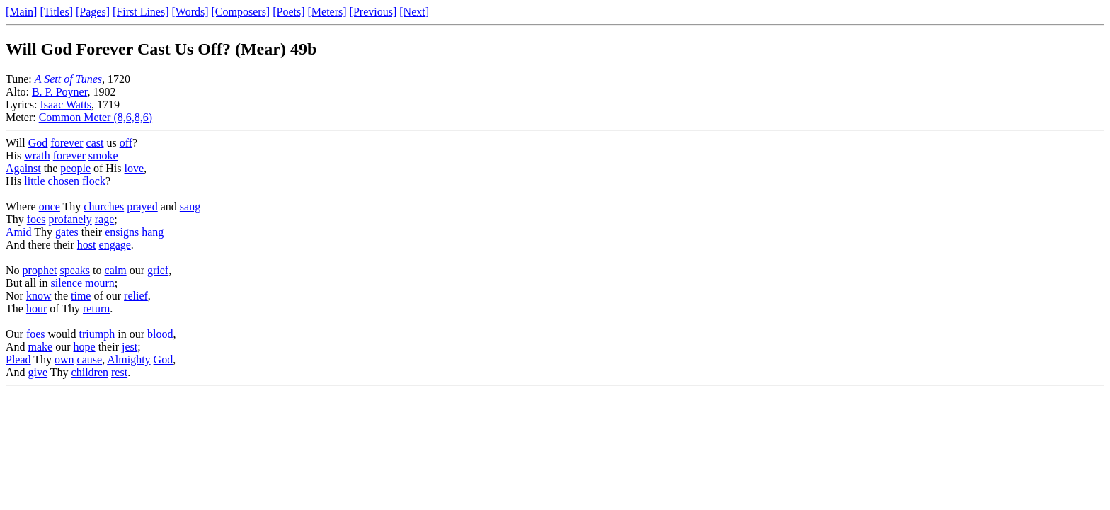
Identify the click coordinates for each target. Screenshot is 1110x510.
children (89, 372)
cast (95, 143)
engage (115, 245)
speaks (74, 270)
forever (66, 143)
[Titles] (56, 12)
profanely (69, 219)
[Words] (190, 12)
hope (85, 347)
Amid (18, 232)
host (86, 245)
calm (116, 270)
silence (66, 283)
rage (105, 219)
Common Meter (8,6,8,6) (95, 117)
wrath (37, 155)
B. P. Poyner (59, 92)
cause (90, 359)
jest (129, 347)
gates (67, 232)
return (96, 308)
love (134, 168)
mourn (100, 283)
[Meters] (327, 12)
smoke (103, 155)
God (38, 143)
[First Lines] (141, 12)
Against (23, 168)
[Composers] (241, 12)
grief (157, 270)
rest (119, 372)
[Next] (414, 12)
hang (153, 232)
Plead (18, 359)
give (38, 372)
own (64, 359)
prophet (40, 270)
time (81, 296)
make (40, 347)
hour (36, 308)
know (39, 296)
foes (36, 219)
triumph (97, 334)
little (34, 181)
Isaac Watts (65, 104)
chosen (63, 181)
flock (93, 181)
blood (160, 334)
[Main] (21, 12)
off (126, 143)
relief (136, 296)
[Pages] (93, 12)
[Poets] (288, 12)
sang (190, 206)
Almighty (128, 359)
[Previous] (373, 12)
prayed (142, 206)
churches (104, 206)
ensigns (122, 232)
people (75, 168)
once (49, 206)
